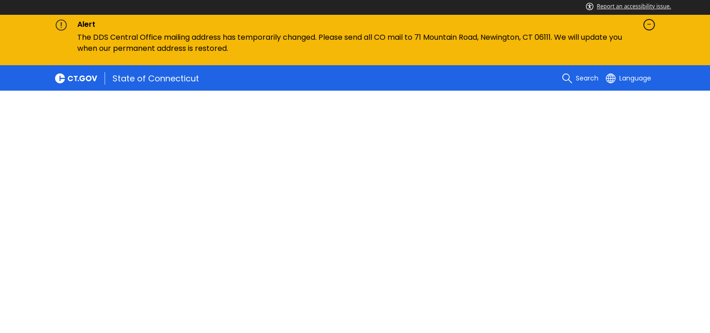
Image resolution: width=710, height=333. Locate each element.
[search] (580, 78)
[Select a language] (628, 78)
